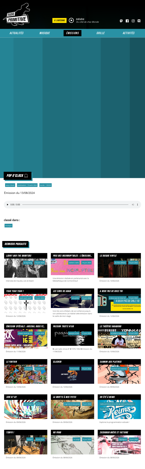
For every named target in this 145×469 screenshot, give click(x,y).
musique (8, 225)
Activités (129, 33)
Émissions (72, 33)
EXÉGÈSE (80, 19)
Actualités (16, 33)
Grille (100, 33)
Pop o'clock (10, 185)
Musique (44, 33)
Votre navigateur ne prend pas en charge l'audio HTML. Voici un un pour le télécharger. (72, 204)
